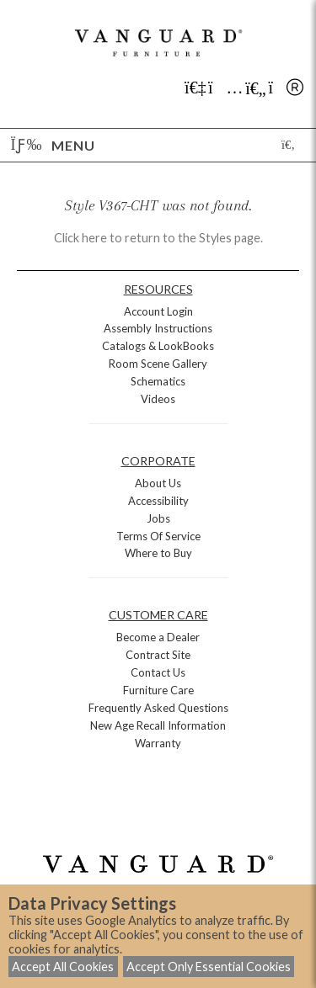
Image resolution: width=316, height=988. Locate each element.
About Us (158, 483)
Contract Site (158, 654)
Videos (158, 399)
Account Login (158, 311)
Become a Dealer (158, 637)
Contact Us (158, 672)
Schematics (158, 381)
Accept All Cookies (63, 966)
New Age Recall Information (158, 725)
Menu (53, 145)
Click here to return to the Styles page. (158, 238)
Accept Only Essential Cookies (208, 966)
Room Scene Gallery (158, 363)
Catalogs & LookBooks (158, 346)
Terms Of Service (158, 536)
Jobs (158, 518)
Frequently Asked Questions (158, 707)
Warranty (158, 743)
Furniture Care (158, 690)
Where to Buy (158, 553)
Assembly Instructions (158, 328)
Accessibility (158, 500)
